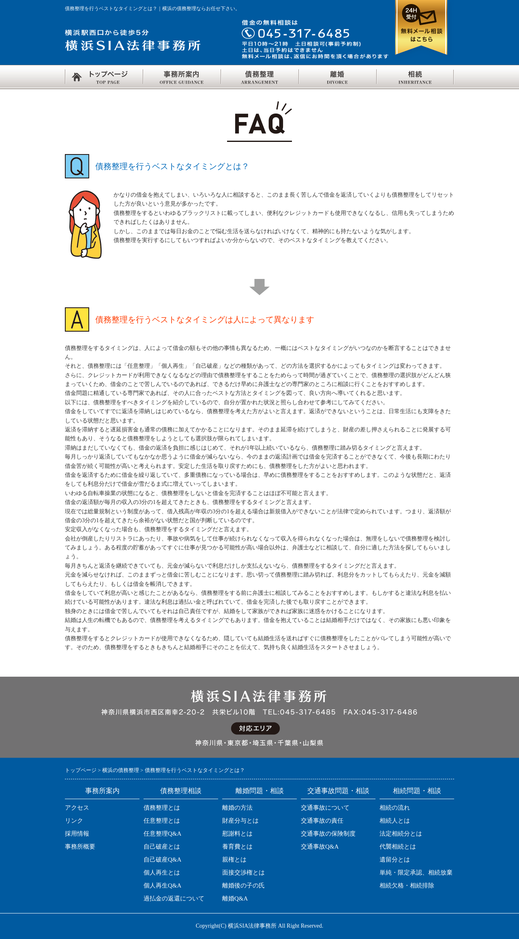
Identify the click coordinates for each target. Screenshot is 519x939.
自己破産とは (162, 846)
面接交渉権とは (243, 872)
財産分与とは (240, 820)
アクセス (77, 807)
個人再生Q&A (162, 885)
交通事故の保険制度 (328, 833)
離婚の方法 (237, 807)
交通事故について (325, 807)
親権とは (234, 859)
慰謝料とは (237, 833)
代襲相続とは (398, 846)
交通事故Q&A (320, 846)
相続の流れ (395, 807)
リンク (74, 820)
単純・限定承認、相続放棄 (416, 872)
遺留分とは (395, 859)
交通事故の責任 (322, 820)
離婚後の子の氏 (243, 885)
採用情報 (77, 833)
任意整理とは (162, 820)
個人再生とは (162, 872)
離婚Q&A (235, 898)
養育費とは (237, 846)
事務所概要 (80, 846)
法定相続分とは (401, 833)
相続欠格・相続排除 (407, 885)
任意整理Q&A (162, 833)
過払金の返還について (174, 898)
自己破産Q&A (162, 859)
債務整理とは (162, 807)
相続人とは (395, 820)
